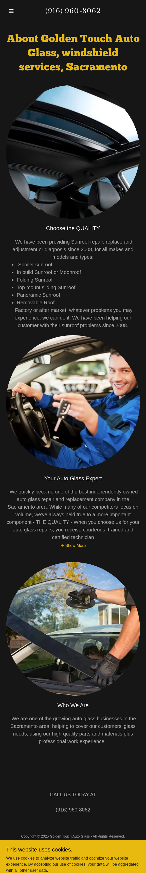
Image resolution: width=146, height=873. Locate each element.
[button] (16, 11)
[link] (73, 12)
